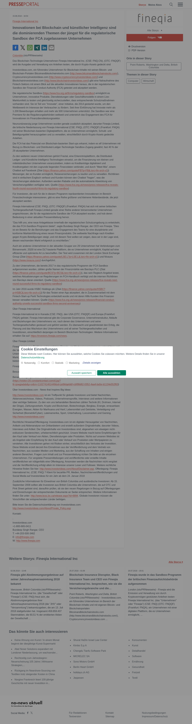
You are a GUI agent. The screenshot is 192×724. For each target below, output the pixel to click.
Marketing (74, 362)
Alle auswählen (111, 373)
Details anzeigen (92, 362)
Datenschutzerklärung (32, 357)
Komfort (45, 362)
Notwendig (30, 362)
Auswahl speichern (82, 373)
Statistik (59, 362)
